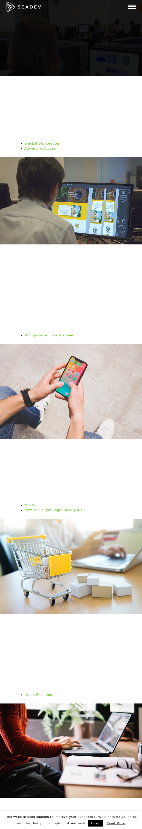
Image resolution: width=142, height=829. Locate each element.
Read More (115, 823)
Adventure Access (40, 148)
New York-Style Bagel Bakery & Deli (56, 510)
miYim (29, 505)
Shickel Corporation (41, 143)
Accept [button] (96, 823)
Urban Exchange (39, 694)
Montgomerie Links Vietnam (48, 335)
